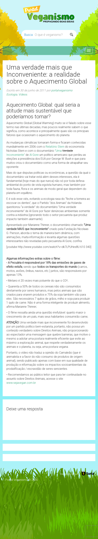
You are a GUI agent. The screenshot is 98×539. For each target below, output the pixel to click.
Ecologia (11, 94)
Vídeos (22, 94)
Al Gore (34, 154)
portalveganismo (61, 90)
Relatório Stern (55, 146)
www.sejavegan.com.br (21, 382)
